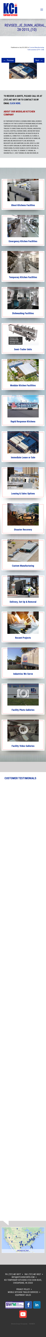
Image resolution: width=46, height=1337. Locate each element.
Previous (8, 60)
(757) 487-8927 (34, 1274)
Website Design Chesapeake (19, 1324)
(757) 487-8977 (15, 1274)
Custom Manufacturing (36, 47)
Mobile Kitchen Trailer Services (23, 1292)
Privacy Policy (23, 1289)
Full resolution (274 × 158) (36, 49)
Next (39, 60)
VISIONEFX (32, 1324)
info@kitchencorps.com (23, 1277)
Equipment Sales (23, 1295)
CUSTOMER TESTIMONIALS (20, 778)
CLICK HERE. (15, 103)
